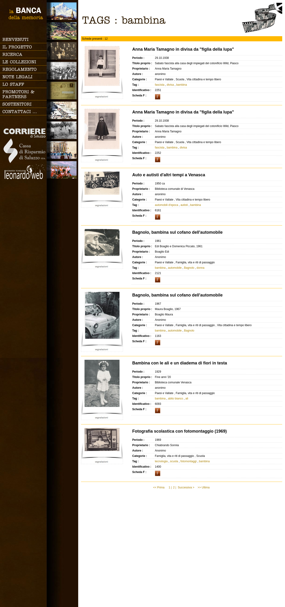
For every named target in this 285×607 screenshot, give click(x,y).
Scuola (62, 70)
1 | (170, 487)
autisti (184, 205)
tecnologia (161, 461)
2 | (174, 487)
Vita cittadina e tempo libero (62, 110)
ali (186, 398)
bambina (181, 84)
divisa (170, 84)
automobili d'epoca (166, 205)
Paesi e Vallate (62, 31)
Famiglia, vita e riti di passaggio (62, 51)
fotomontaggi (188, 461)
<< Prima (159, 487)
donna (200, 267)
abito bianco (175, 398)
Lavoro (62, 130)
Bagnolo (189, 267)
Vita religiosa (62, 150)
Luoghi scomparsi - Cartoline (62, 90)
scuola (174, 461)
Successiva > (186, 487)
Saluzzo (62, 11)
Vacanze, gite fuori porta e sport (62, 170)
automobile (175, 267)
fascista (159, 84)
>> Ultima (204, 487)
